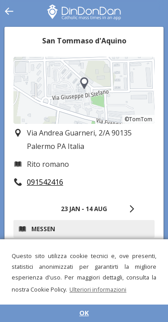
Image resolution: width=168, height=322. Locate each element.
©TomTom (138, 119)
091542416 (45, 182)
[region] (84, 90)
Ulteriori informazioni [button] (97, 289)
